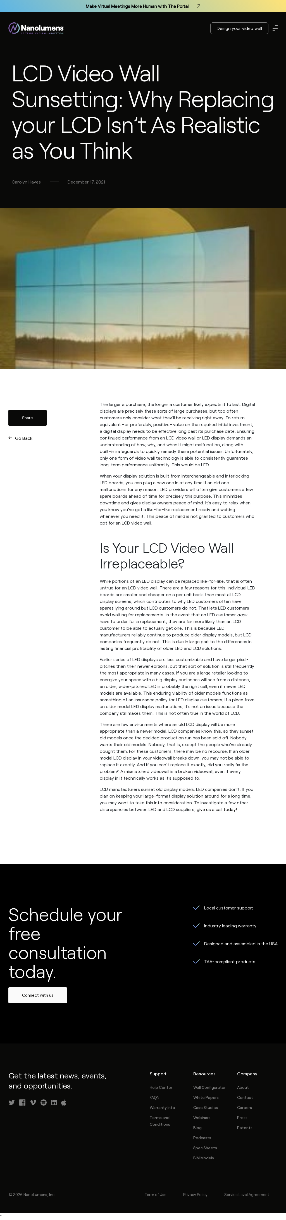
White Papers (206, 1097)
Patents (244, 1127)
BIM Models (203, 1157)
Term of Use (155, 1194)
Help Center (161, 1087)
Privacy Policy (195, 1194)
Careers (244, 1107)
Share (27, 417)
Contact (245, 1097)
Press (242, 1117)
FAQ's (154, 1097)
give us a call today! (217, 809)
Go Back (23, 438)
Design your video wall (239, 28)
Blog (197, 1127)
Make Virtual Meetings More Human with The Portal (143, 6)
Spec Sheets (205, 1147)
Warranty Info (162, 1107)
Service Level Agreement (246, 1194)
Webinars (202, 1117)
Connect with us (37, 995)
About (243, 1087)
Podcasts (202, 1137)
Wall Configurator (209, 1087)
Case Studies (205, 1107)
